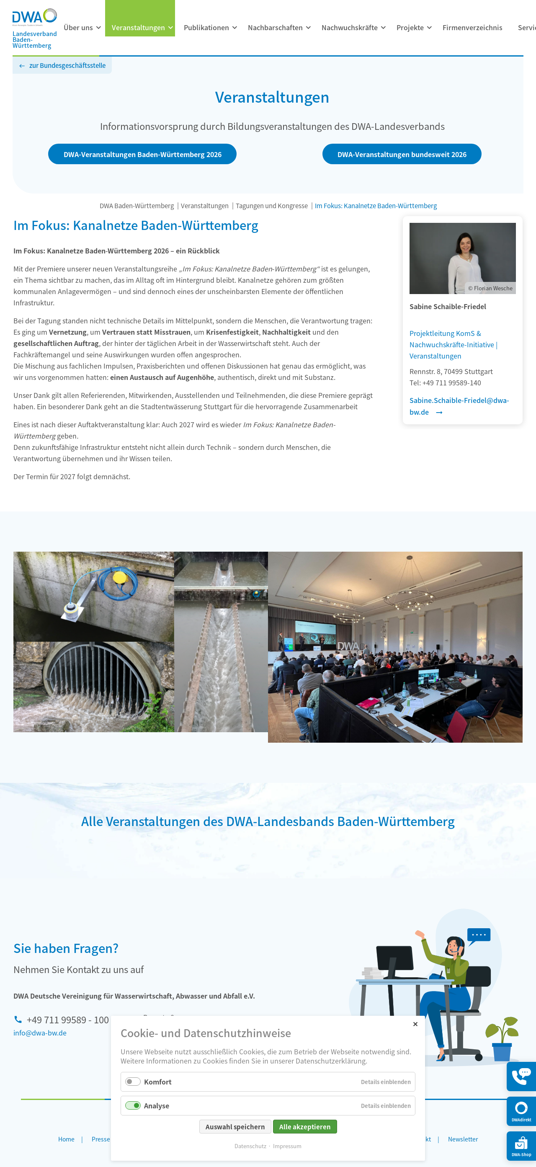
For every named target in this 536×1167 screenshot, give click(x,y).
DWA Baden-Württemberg (137, 205)
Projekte (410, 27)
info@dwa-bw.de (40, 1033)
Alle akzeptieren (305, 1126)
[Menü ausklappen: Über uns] (98, 28)
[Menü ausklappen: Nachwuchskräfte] (383, 28)
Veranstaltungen (138, 27)
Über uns (78, 27)
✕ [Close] (415, 1023)
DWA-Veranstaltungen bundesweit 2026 (402, 154)
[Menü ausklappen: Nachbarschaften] (308, 28)
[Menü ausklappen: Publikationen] (234, 28)
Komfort (158, 1082)
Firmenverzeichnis (472, 27)
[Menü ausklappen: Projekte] (429, 28)
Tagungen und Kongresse (272, 205)
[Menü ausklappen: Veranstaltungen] (170, 28)
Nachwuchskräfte (350, 27)
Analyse (156, 1105)
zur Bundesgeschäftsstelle (67, 65)
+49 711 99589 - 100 (68, 1019)
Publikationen (206, 27)
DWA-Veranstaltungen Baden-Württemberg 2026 (143, 154)
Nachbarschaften (275, 27)
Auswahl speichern (235, 1126)
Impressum (287, 1146)
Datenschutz (250, 1146)
